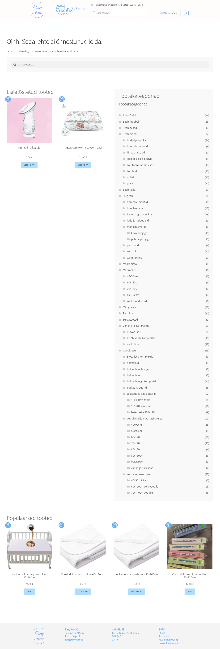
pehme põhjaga (140, 239)
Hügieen (85, 23)
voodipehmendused (139, 474)
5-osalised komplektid (140, 356)
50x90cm (136, 431)
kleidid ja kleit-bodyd (139, 159)
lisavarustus (134, 332)
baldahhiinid (134, 375)
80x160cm (133, 295)
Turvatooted (189, 23)
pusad (131, 183)
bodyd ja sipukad (137, 140)
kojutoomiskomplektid (140, 165)
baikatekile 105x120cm (144, 412)
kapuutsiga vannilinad (140, 214)
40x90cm (132, 276)
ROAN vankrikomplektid (141, 338)
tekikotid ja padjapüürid (141, 393)
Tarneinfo (164, 636)
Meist (162, 632)
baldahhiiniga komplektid (142, 381)
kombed (132, 171)
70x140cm (133, 288)
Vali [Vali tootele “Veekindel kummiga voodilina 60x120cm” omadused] (190, 591)
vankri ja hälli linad (142, 468)
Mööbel (118, 23)
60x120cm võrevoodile (144, 486)
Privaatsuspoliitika (169, 643)
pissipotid (133, 245)
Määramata (130, 264)
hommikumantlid (137, 146)
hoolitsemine (135, 208)
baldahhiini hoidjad (138, 369)
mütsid (131, 177)
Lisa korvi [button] (29, 164)
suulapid (132, 251)
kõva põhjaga (139, 233)
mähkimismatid (136, 227)
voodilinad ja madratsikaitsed (145, 418)
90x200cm (137, 462)
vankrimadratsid (137, 301)
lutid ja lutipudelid (138, 220)
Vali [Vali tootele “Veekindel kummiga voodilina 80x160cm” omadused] (29, 591)
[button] (47, 23)
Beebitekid (10, 23)
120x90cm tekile (140, 400)
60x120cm (133, 282)
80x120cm (137, 449)
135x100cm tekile (141, 406)
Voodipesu (47, 23)
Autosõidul (103, 23)
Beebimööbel (131, 121)
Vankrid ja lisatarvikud (163, 23)
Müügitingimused (168, 639)
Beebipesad (28, 23)
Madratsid (67, 23)
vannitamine (134, 257)
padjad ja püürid (137, 387)
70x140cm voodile (142, 492)
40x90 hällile (138, 480)
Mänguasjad (209, 23)
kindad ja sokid (136, 152)
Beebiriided (135, 23)
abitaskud (133, 363)
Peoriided (110, 32)
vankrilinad (133, 344)
